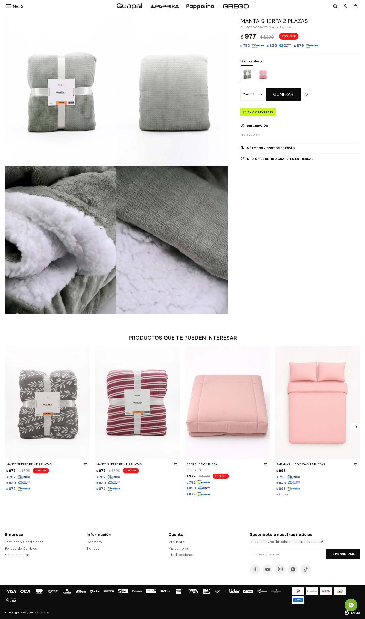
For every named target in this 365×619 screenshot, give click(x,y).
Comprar (283, 94)
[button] (355, 427)
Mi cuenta (176, 542)
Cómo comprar (17, 555)
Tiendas (93, 548)
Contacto (94, 542)
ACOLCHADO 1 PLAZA (227, 464)
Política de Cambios (21, 548)
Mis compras (178, 548)
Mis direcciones (181, 555)
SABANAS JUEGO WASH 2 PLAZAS (317, 464)
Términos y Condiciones (24, 542)
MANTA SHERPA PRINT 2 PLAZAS (47, 464)
